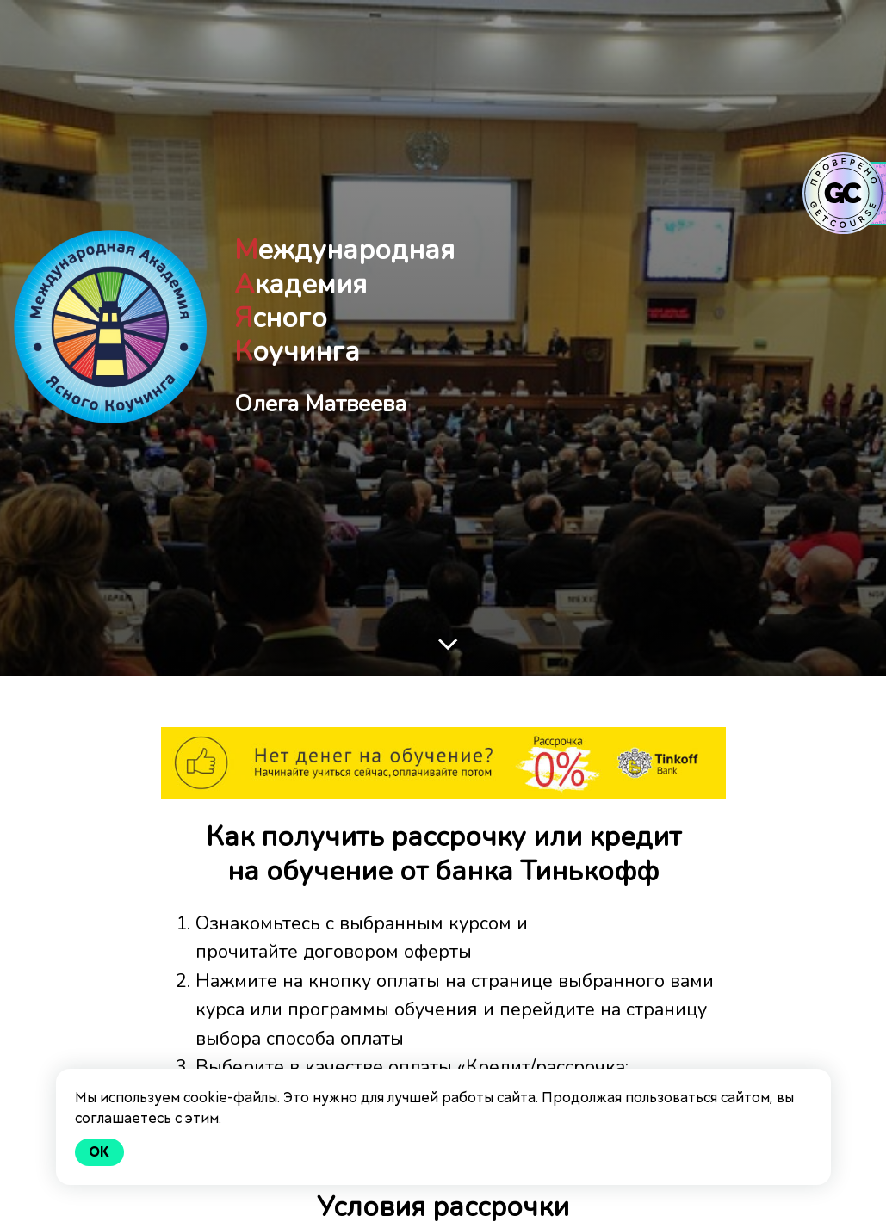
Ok (100, 1152)
